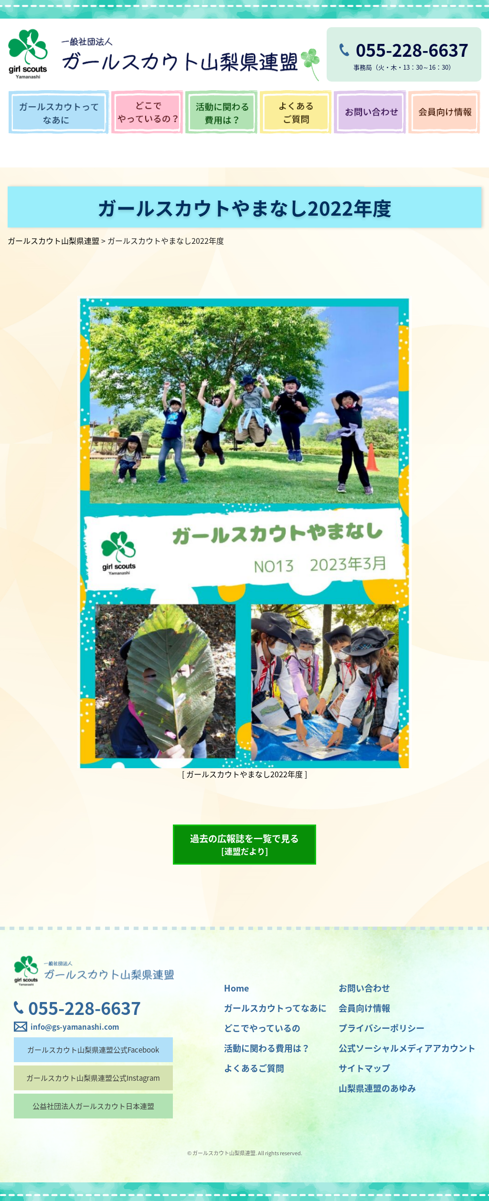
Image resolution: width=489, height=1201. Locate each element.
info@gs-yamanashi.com (75, 1027)
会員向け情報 (364, 1008)
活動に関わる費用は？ (267, 1048)
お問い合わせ (364, 988)
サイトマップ (364, 1068)
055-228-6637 (84, 1008)
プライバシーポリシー (382, 1028)
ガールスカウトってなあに (275, 1008)
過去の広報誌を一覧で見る (244, 844)
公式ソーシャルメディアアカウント (407, 1048)
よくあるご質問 (254, 1068)
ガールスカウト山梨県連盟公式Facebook (93, 1049)
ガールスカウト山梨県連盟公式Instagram (93, 1078)
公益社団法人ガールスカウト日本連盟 (93, 1106)
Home (236, 988)
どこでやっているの (262, 1028)
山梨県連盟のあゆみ (377, 1088)
